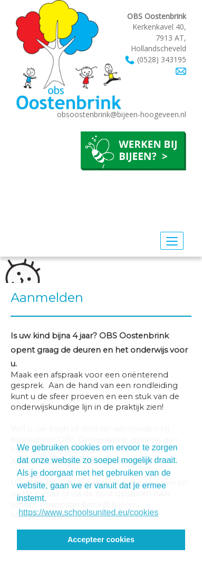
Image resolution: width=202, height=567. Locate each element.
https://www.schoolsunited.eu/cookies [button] (88, 512)
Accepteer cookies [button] (101, 539)
